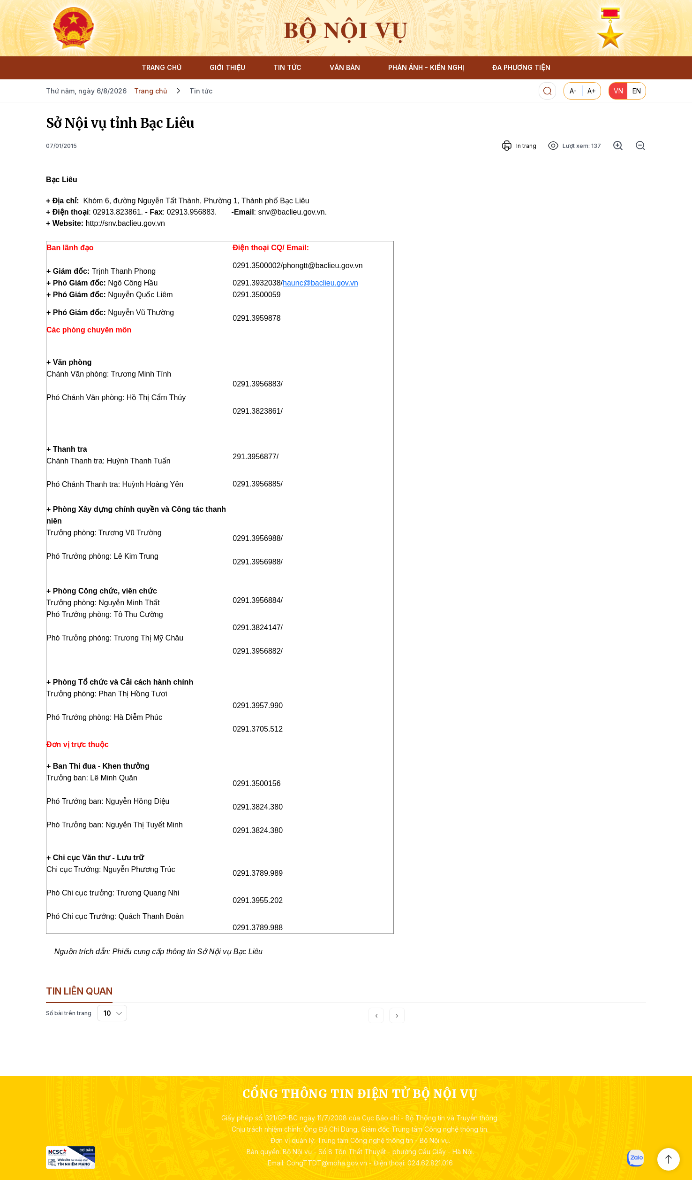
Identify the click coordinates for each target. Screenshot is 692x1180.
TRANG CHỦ (161, 67)
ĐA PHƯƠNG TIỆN (521, 67)
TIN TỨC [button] (287, 67)
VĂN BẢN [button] (345, 67)
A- (573, 91)
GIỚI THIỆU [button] (227, 67)
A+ (591, 91)
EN (636, 91)
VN (618, 91)
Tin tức (200, 91)
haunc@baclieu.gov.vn (320, 283)
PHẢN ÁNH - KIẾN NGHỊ (426, 67)
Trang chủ (150, 91)
